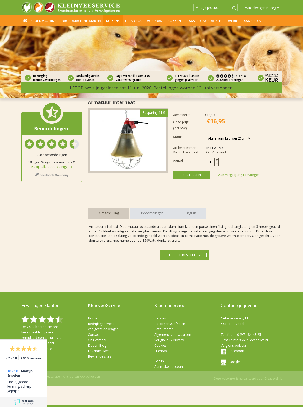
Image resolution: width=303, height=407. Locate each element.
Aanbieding (254, 20)
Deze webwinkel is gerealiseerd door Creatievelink (248, 378)
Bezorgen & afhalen (169, 323)
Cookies (160, 345)
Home (25, 20)
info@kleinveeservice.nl (250, 340)
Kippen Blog (97, 345)
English (190, 213)
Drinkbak (133, 20)
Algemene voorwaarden (172, 334)
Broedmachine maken (81, 20)
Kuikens (113, 20)
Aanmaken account (169, 366)
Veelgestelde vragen (103, 329)
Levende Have (99, 351)
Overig (232, 20)
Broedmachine (43, 20)
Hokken (174, 20)
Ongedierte (210, 20)
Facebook (236, 351)
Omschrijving (109, 213)
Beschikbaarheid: (186, 152)
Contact (94, 334)
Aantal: (178, 160)
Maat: (177, 137)
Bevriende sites (99, 356)
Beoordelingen (152, 213)
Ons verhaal (97, 340)
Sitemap (160, 351)
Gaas (190, 20)
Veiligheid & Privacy (169, 340)
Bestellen (191, 174)
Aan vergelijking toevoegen (239, 174)
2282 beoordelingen (229, 80)
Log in (159, 361)
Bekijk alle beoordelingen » (51, 166)
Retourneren (164, 329)
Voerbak (154, 20)
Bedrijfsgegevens (101, 323)
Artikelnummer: (184, 147)
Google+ (235, 361)
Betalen (160, 318)
